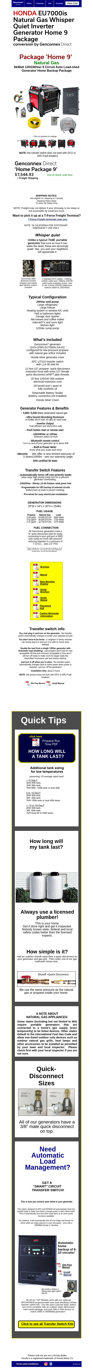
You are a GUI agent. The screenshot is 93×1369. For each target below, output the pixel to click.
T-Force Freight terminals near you (48, 219)
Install (67, 1272)
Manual (67, 1274)
